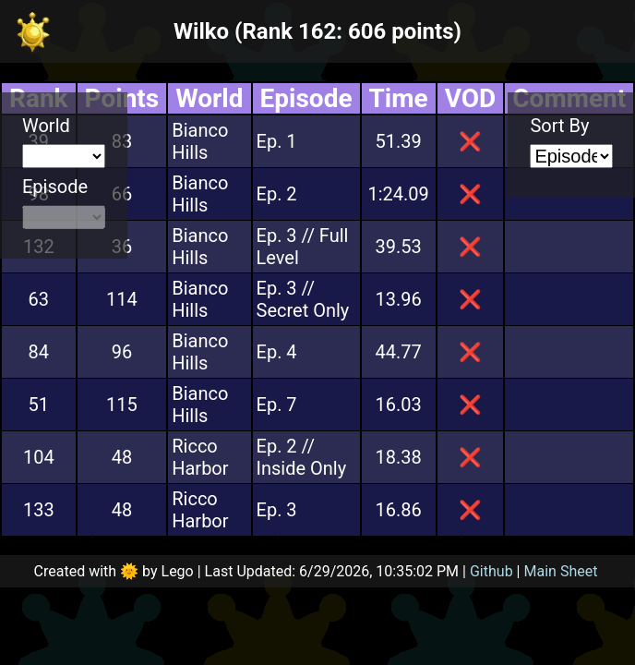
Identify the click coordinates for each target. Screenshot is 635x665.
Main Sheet (561, 571)
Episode (55, 186)
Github (491, 571)
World (46, 126)
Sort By (559, 126)
